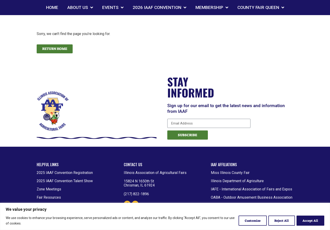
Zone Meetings (49, 189)
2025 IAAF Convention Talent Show (65, 181)
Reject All (279, 221)
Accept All (310, 221)
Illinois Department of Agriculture (237, 181)
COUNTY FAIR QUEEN (260, 7)
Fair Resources (49, 197)
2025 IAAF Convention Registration (65, 172)
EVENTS (113, 7)
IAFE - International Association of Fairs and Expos (251, 189)
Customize (249, 221)
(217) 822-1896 (136, 194)
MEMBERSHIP (211, 7)
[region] (165, 216)
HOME (52, 7)
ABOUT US (80, 7)
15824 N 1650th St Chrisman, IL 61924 (139, 183)
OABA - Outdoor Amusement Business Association (251, 197)
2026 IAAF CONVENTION (159, 7)
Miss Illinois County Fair (230, 172)
